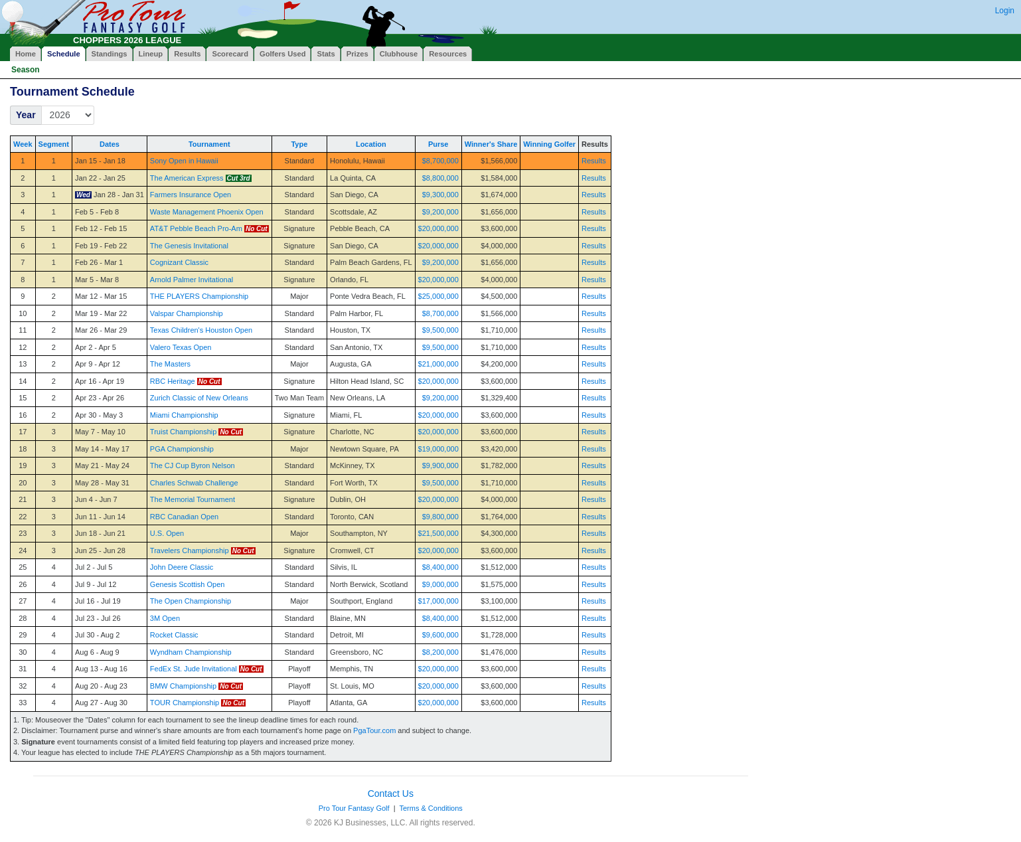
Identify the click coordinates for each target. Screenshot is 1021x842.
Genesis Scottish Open (187, 584)
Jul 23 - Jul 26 (97, 618)
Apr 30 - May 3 (99, 415)
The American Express (187, 178)
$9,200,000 (440, 212)
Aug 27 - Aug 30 (101, 703)
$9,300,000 (440, 195)
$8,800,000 (440, 178)
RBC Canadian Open (184, 517)
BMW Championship (183, 686)
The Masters (170, 364)
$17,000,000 (438, 601)
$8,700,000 (440, 161)
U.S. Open (167, 533)
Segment (54, 144)
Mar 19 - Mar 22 (101, 313)
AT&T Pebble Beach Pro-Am (196, 228)
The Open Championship (190, 601)
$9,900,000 (440, 465)
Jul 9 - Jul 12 (95, 584)
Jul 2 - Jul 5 (93, 567)
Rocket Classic (174, 635)
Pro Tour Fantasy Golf (354, 808)
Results (594, 161)
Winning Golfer (549, 144)
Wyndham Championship (191, 652)
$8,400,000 (440, 567)
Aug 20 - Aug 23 (101, 686)
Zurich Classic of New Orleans (199, 398)
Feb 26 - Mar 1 (99, 262)
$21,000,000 (438, 364)
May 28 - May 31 (102, 483)
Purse (438, 144)
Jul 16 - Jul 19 (97, 601)
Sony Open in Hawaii (184, 161)
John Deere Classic (181, 567)
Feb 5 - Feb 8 (97, 212)
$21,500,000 (438, 533)
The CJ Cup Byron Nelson (192, 465)
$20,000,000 (438, 228)
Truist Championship (183, 432)
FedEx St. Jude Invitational (193, 669)
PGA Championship (182, 449)
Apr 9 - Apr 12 (97, 364)
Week (23, 144)
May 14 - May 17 (102, 449)
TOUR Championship (184, 703)
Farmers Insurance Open (190, 195)
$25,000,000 (438, 296)
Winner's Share (491, 144)
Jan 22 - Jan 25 (100, 178)
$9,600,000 (440, 635)
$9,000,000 (440, 584)
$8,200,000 (440, 652)
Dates (109, 144)
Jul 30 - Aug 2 (97, 635)
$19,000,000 (438, 449)
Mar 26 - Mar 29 (101, 330)
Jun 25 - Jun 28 (100, 550)
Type (299, 144)
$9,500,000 (440, 330)
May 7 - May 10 (100, 432)
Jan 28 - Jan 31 (119, 195)
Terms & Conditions (430, 808)
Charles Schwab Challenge (194, 483)
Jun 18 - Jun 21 (100, 533)
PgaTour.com (374, 730)
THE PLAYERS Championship (199, 296)
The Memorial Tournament (192, 499)
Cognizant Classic (179, 262)
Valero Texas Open (181, 347)
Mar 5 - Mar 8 (97, 280)
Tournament (209, 144)
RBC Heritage (172, 381)
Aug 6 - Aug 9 (97, 652)
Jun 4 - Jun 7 (96, 499)
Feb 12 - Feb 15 (101, 228)
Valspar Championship (186, 313)
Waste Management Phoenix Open (207, 212)
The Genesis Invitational (189, 246)
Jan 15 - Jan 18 (100, 161)
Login (1004, 10)
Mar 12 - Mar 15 (101, 296)
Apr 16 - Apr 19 (99, 381)
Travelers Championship (189, 550)
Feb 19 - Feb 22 (101, 246)
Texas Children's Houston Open (201, 330)
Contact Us (391, 793)
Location (371, 144)
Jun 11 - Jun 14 (100, 517)
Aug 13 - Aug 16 (101, 669)
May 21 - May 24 (102, 465)
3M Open (165, 618)
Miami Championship (184, 415)
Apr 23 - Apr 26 (99, 398)
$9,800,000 (440, 517)
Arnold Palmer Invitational (191, 280)
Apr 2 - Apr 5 (95, 347)
